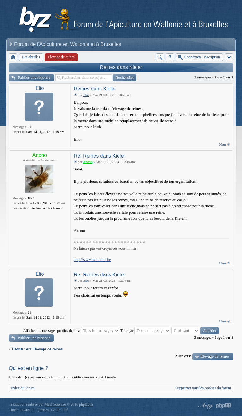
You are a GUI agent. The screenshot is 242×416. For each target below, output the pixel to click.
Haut (222, 144)
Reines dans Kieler (121, 67)
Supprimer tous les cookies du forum (203, 388)
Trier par (145, 330)
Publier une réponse (34, 77)
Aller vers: (183, 356)
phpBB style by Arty (204, 406)
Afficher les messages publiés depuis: (71, 330)
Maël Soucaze (55, 404)
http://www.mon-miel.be (92, 259)
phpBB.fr (86, 404)
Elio (40, 88)
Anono (39, 155)
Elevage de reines (214, 356)
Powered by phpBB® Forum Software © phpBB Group (223, 406)
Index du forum (23, 388)
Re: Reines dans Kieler (99, 156)
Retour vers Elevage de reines (37, 349)
